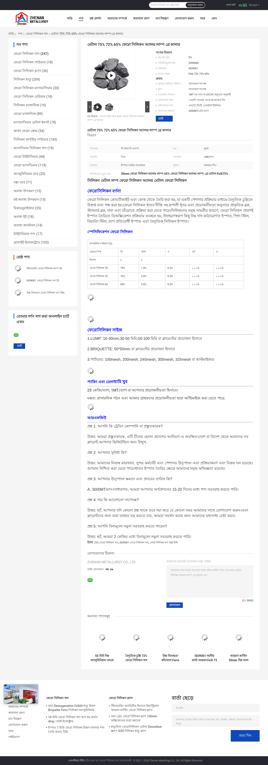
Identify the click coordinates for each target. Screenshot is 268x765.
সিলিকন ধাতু (22, 79)
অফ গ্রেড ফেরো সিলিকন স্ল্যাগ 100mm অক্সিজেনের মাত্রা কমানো (134, 718)
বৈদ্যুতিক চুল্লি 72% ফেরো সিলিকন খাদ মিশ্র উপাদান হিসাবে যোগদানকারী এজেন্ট (136, 658)
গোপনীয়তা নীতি (76, 760)
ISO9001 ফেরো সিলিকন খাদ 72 (43, 280)
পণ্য (81, 18)
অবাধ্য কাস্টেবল (24, 225)
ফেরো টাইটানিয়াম (26, 157)
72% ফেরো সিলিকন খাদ (106, 542)
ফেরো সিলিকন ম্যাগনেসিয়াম (33, 88)
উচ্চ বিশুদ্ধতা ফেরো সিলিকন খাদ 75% (45, 292)
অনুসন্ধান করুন (195, 5)
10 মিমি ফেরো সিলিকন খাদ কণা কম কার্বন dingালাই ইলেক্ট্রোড (73, 719)
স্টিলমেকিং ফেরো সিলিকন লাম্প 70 (44, 268)
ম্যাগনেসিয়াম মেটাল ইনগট (31, 122)
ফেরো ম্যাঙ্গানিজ (25, 114)
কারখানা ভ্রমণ (141, 18)
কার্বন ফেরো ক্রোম (25, 131)
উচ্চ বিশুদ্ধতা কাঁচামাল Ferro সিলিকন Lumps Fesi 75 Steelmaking (170, 658)
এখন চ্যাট (231, 4)
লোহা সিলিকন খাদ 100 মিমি (164, 542)
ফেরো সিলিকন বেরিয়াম (29, 97)
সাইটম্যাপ (14, 737)
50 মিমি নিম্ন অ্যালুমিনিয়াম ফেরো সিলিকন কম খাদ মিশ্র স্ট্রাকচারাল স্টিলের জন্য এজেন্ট (102, 658)
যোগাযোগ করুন (184, 18)
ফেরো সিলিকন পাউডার (30, 62)
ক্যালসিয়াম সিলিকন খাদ (30, 148)
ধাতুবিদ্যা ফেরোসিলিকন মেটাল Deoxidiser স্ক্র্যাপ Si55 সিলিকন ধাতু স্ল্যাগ (136, 729)
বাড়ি (69, 18)
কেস (214, 18)
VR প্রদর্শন (95, 18)
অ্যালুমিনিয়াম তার (26, 174)
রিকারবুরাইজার (24, 208)
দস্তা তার (19, 182)
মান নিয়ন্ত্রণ (162, 18)
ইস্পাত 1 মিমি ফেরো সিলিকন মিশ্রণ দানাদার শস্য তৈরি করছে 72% (76, 729)
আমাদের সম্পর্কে (117, 18)
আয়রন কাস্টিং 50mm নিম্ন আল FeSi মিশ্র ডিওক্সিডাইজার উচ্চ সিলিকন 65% (238, 658)
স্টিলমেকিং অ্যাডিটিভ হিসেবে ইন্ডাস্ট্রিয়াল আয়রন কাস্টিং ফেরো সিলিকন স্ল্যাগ (135, 708)
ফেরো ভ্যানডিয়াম (25, 165)
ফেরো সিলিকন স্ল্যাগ (27, 71)
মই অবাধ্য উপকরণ (26, 200)
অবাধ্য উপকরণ (24, 191)
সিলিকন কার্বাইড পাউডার (31, 139)
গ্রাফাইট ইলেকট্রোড (27, 242)
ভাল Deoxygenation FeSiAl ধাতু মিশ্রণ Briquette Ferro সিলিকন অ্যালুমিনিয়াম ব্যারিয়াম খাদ (71, 708)
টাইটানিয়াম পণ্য (24, 234)
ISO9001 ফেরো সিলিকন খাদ (134, 542)
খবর (202, 18)
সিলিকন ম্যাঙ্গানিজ (26, 105)
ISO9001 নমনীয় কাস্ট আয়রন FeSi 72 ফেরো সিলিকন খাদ (204, 658)
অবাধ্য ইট (20, 217)
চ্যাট (160, 118)
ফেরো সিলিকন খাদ (37, 33)
